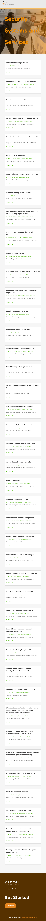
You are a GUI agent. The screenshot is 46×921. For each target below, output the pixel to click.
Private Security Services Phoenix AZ (19, 406)
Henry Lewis (11, 502)
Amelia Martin (11, 855)
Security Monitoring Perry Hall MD (18, 650)
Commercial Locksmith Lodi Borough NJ (21, 81)
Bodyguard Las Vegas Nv (15, 155)
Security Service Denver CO (16, 100)
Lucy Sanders (11, 275)
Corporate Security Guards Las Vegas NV (21, 573)
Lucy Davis (10, 66)
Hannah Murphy (12, 216)
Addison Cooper (12, 237)
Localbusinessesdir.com (29, 917)
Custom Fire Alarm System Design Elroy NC (22, 174)
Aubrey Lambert (12, 834)
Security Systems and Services (22, 66)
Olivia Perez (11, 483)
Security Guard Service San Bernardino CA (22, 118)
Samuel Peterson (12, 351)
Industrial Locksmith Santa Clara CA (19, 592)
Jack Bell (10, 103)
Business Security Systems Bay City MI (20, 348)
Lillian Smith (11, 140)
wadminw (10, 674)
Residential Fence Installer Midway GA (20, 555)
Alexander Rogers (12, 84)
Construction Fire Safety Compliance (20, 518)
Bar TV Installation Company (17, 792)
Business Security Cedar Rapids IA (19, 193)
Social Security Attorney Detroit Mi (19, 367)
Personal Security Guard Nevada (18, 462)
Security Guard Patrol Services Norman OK (22, 137)
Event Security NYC (13, 480)
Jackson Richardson (13, 295)
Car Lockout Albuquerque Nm (17, 499)
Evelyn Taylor (11, 776)
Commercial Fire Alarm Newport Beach (20, 689)
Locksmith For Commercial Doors (18, 810)
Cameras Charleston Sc (15, 253)
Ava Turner (10, 314)
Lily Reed (10, 465)
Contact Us (10, 906)
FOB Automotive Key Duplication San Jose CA (23, 272)
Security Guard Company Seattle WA (20, 536)
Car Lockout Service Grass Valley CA (19, 610)
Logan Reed (11, 634)
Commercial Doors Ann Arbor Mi (18, 330)
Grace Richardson (12, 370)
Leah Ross (10, 692)
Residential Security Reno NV (17, 63)
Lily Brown (10, 576)
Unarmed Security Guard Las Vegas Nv (20, 443)
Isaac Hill (10, 795)
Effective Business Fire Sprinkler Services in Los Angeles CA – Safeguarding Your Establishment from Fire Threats (22, 710)
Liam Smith (10, 177)
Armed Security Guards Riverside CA (19, 425)
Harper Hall (11, 613)
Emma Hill (10, 716)
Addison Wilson (12, 409)
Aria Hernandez (12, 158)
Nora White (10, 196)
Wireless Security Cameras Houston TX (20, 773)
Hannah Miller (11, 737)
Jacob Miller (11, 539)
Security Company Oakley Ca (17, 311)
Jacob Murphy (11, 121)
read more (9, 72)
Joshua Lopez (11, 446)
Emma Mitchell (11, 256)
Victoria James (11, 595)
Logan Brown (11, 333)
